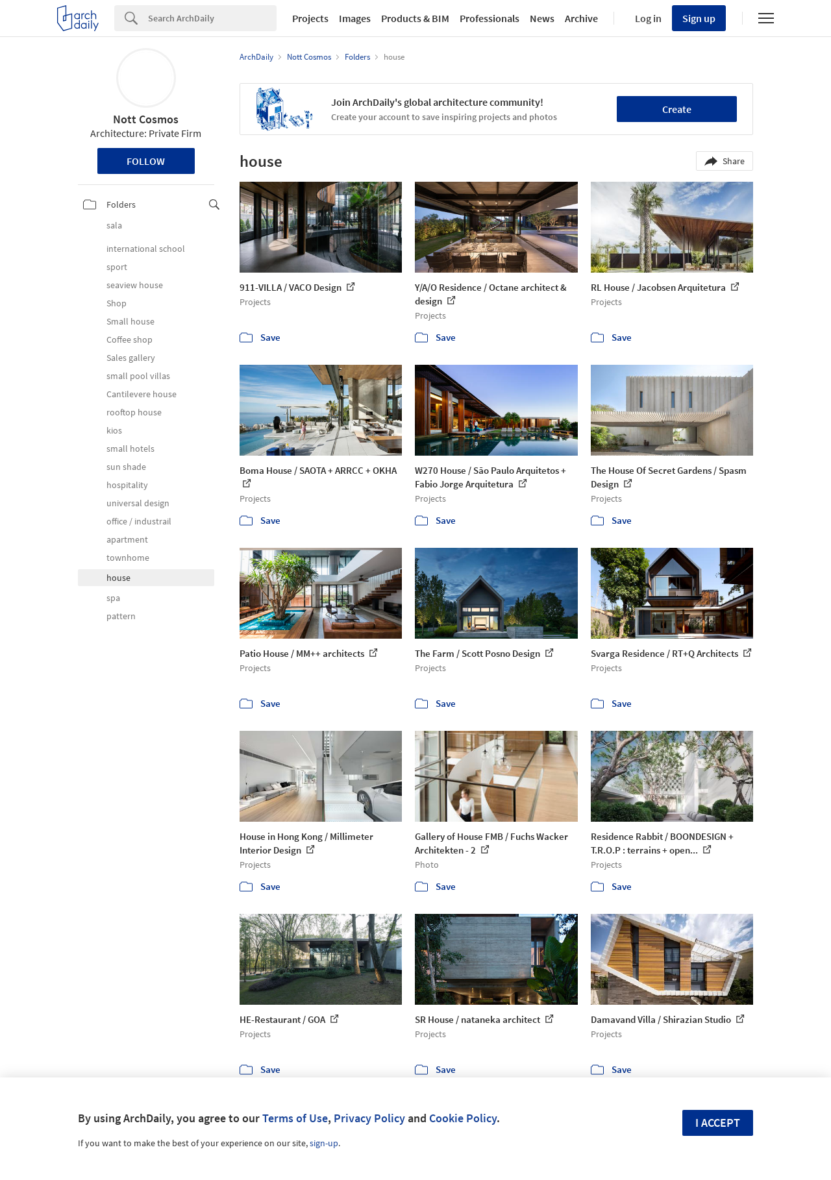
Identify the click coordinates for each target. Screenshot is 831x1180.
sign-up (324, 1143)
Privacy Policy (369, 1118)
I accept (717, 1122)
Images (355, 18)
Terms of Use (295, 1118)
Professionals (489, 18)
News (542, 18)
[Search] (212, 18)
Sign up (698, 18)
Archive (581, 18)
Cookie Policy (463, 1118)
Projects (310, 18)
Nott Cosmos (146, 119)
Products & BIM (415, 18)
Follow (146, 160)
